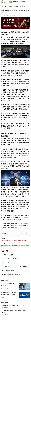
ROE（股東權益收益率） (8, 270)
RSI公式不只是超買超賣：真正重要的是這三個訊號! (15, 311)
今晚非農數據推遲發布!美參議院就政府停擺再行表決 (14, 240)
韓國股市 (11, 255)
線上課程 (22, 6)
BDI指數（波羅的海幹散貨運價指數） (12, 274)
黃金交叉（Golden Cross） (9, 266)
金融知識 (10, 6)
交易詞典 (3, 6)
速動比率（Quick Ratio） (9, 262)
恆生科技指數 (23, 266)
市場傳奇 (16, 6)
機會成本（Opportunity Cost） (10, 259)
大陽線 (4, 255)
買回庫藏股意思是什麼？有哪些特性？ (13, 305)
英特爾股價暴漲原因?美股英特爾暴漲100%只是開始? (8, 293)
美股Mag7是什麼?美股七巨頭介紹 (8, 285)
